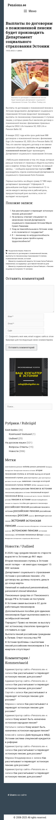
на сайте (17, 794)
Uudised (13, 438)
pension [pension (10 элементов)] (33, 467)
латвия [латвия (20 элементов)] (27, 485)
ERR (49, 169)
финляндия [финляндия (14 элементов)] (40, 516)
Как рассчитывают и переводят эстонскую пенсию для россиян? (26, 696)
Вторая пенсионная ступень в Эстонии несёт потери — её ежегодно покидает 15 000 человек (28, 564)
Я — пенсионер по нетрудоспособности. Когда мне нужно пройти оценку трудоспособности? (30, 238)
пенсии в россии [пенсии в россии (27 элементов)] (20, 488)
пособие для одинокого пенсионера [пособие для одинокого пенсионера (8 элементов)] (33, 503)
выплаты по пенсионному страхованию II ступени (26, 256)
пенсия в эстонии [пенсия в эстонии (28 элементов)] (21, 499)
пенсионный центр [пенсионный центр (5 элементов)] (30, 496)
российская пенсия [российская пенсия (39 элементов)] (17, 506)
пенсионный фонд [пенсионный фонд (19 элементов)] (14, 496)
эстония (27, 259)
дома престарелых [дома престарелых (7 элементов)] (31, 478)
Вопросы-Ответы (18, 446)
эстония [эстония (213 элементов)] (18, 520)
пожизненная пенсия (14, 259)
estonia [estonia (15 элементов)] (26, 466)
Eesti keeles (11, 429)
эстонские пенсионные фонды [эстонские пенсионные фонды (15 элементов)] (29, 534)
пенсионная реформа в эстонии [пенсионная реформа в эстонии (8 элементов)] (17, 492)
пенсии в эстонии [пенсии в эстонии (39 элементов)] (41, 488)
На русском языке (15, 251)
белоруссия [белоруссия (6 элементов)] (9, 470)
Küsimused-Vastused (20, 434)
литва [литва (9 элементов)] (33, 485)
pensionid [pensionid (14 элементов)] (41, 467)
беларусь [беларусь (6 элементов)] (49, 467)
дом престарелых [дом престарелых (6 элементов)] (44, 478)
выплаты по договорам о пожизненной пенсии (27, 253)
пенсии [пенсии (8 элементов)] (7, 489)
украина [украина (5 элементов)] (31, 516)
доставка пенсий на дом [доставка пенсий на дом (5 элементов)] (13, 481)
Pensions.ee (17, 5)
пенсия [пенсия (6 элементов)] (39, 496)
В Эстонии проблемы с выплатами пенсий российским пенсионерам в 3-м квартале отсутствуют (27, 646)
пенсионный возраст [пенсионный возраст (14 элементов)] (39, 492)
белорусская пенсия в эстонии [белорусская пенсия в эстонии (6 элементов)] (24, 470)
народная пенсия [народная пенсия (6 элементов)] (43, 485)
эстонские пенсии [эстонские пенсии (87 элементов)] (25, 530)
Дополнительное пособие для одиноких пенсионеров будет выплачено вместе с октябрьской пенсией (27, 615)
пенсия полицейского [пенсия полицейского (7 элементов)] (39, 500)
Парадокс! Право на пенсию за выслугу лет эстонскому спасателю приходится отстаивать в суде (27, 626)
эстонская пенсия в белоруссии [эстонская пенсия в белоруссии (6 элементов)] (27, 526)
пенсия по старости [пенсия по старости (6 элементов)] (12, 503)
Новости (27, 251)
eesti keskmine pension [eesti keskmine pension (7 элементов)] (13, 467)
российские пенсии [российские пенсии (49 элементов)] (26, 510)
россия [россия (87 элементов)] (23, 515)
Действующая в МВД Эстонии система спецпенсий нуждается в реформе (27, 738)
